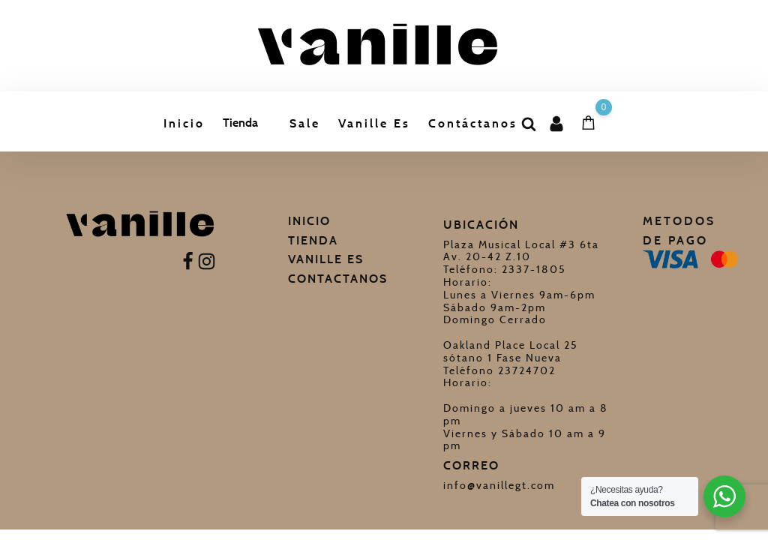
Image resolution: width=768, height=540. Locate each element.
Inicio (184, 123)
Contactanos (338, 279)
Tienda (240, 123)
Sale (305, 123)
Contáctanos (473, 123)
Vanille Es (374, 123)
